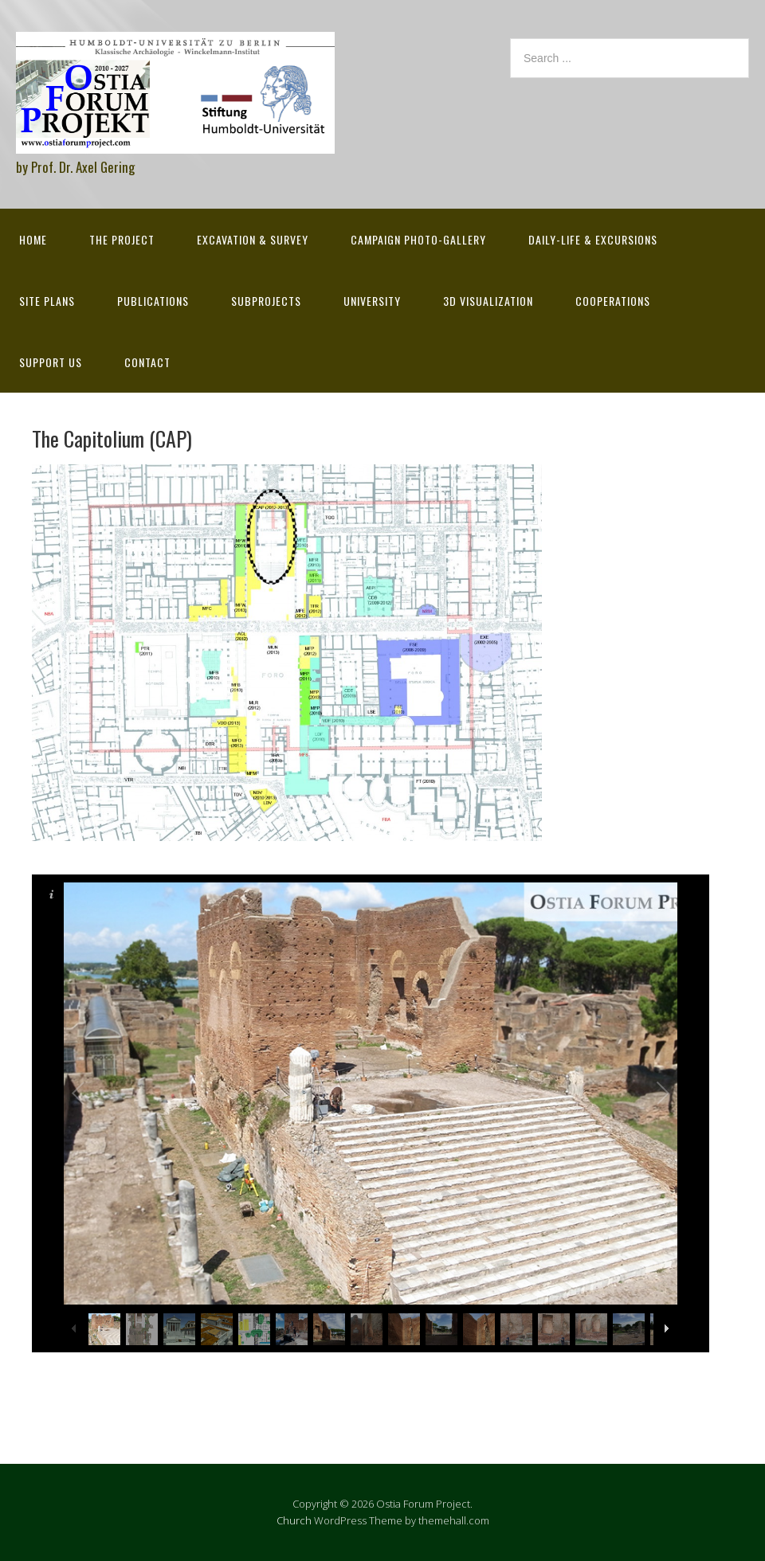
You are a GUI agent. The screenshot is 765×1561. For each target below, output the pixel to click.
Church (294, 1520)
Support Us (50, 362)
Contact (147, 362)
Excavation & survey (252, 239)
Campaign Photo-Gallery (418, 239)
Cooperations (612, 300)
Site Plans (47, 300)
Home (33, 239)
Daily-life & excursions (592, 239)
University (372, 300)
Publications (153, 300)
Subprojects (266, 300)
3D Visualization (488, 300)
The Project (122, 239)
